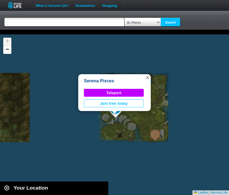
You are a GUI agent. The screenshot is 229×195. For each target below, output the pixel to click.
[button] (147, 77)
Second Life (18, 5)
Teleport (114, 93)
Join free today (114, 103)
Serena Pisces (99, 81)
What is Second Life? (52, 5)
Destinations (85, 5)
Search (170, 22)
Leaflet (201, 192)
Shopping (109, 5)
